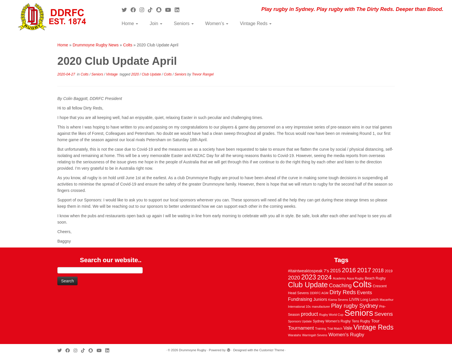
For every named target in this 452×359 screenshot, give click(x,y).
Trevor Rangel (203, 74)
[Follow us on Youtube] (170, 10)
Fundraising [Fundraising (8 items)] (300, 299)
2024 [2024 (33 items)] (324, 277)
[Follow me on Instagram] (144, 10)
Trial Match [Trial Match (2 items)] (334, 328)
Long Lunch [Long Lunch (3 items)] (369, 300)
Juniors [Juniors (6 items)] (320, 299)
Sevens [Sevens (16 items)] (383, 314)
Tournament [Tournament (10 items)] (301, 328)
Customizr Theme (271, 350)
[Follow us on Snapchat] (160, 10)
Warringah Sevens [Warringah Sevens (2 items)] (314, 335)
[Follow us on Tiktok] (152, 10)
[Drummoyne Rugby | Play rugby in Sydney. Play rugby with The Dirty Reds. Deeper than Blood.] (52, 17)
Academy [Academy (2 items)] (339, 278)
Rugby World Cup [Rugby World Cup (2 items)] (331, 314)
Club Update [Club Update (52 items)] (308, 285)
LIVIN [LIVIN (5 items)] (354, 299)
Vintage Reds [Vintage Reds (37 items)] (373, 327)
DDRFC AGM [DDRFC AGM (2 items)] (319, 293)
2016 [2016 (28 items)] (349, 270)
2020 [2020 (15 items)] (294, 278)
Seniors (184, 23)
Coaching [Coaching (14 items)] (340, 285)
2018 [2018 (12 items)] (378, 270)
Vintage (112, 74)
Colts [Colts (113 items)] (362, 284)
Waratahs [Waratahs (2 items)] (294, 335)
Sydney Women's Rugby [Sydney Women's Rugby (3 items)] (332, 321)
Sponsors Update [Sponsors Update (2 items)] (300, 321)
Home (130, 23)
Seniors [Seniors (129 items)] (358, 313)
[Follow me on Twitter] (126, 10)
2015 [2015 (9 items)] (335, 270)
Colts (127, 45)
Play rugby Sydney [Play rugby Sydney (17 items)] (354, 306)
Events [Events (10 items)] (364, 292)
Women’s (217, 23)
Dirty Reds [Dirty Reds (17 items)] (342, 292)
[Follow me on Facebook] (135, 10)
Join (156, 23)
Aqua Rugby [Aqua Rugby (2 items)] (355, 278)
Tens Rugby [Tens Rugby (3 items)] (361, 321)
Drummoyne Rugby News (96, 45)
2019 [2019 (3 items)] (389, 271)
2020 (135, 74)
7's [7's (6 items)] (326, 271)
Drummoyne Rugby (192, 350)
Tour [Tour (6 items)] (375, 321)
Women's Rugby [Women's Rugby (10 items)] (346, 334)
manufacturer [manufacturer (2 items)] (321, 306)
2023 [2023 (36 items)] (308, 277)
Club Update (152, 74)
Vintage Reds (256, 23)
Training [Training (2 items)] (320, 328)
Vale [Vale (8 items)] (347, 327)
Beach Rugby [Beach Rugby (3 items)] (375, 278)
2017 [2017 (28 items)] (364, 270)
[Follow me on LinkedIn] (179, 10)
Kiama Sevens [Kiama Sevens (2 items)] (338, 299)
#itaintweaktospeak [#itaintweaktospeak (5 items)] (305, 271)
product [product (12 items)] (309, 314)
